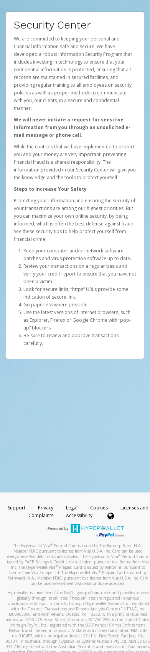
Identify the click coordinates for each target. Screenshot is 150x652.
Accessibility (79, 515)
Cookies (99, 507)
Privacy (45, 507)
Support (16, 507)
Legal (71, 507)
